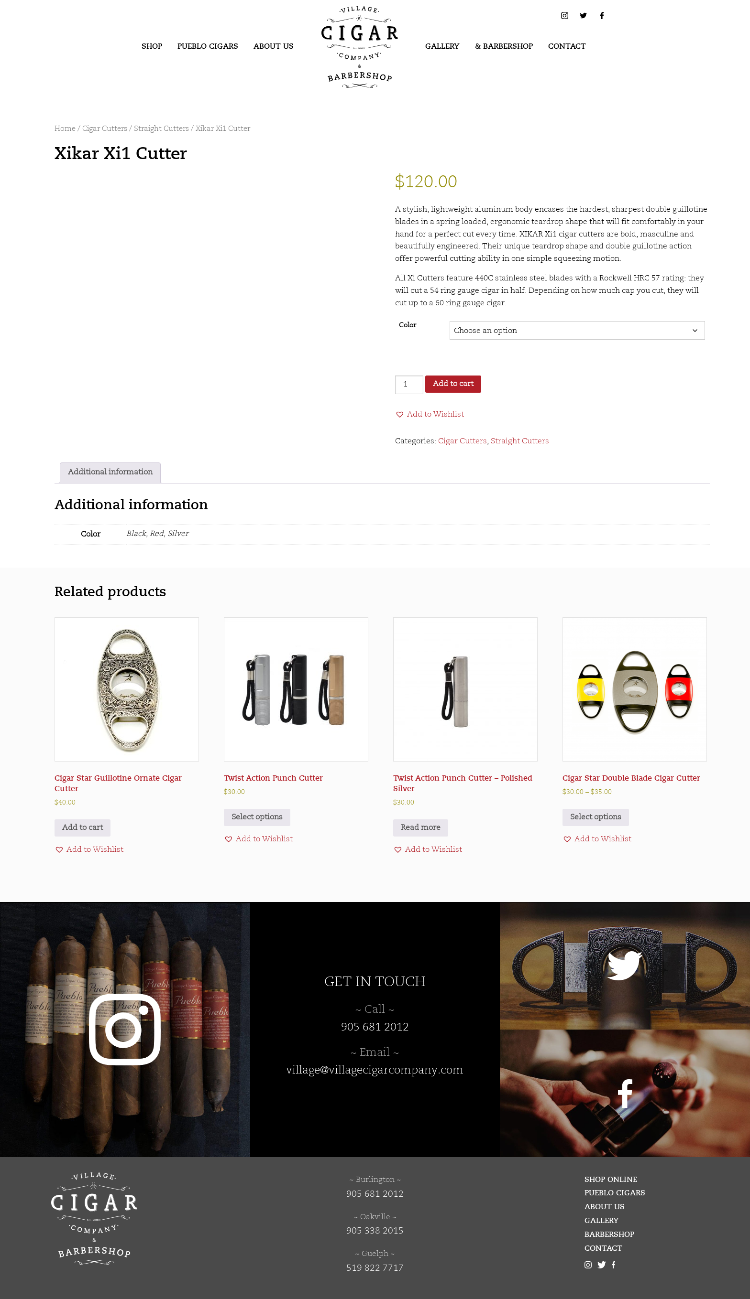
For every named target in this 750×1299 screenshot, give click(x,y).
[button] (429, 414)
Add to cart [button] (82, 828)
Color (407, 325)
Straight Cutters (161, 129)
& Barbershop (504, 46)
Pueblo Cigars (207, 46)
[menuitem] (152, 46)
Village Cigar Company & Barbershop (344, 21)
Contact (567, 46)
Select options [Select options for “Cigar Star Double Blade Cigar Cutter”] (595, 817)
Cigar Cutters (104, 129)
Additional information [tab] (110, 472)
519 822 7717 (375, 1268)
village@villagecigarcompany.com (374, 1070)
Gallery (442, 46)
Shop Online (611, 1179)
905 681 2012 (375, 1027)
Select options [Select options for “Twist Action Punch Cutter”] (257, 817)
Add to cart (453, 384)
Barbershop (609, 1234)
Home (65, 129)
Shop (152, 46)
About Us (274, 46)
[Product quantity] (409, 385)
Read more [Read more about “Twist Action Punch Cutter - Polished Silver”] (421, 828)
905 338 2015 (375, 1231)
